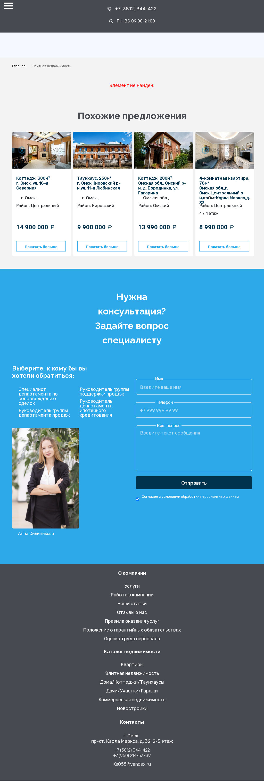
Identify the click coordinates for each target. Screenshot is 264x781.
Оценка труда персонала (132, 639)
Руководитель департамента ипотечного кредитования (96, 408)
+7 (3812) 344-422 (135, 9)
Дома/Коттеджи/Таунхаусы (132, 682)
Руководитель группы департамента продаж (44, 413)
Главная (18, 66)
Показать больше (42, 246)
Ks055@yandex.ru (132, 764)
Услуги (132, 586)
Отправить (194, 483)
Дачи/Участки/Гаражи (132, 691)
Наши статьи (132, 604)
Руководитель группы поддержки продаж (104, 392)
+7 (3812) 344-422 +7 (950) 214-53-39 (132, 753)
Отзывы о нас (132, 613)
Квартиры (132, 665)
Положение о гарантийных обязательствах (132, 630)
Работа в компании (132, 595)
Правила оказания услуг (132, 621)
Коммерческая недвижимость (132, 700)
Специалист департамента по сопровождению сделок (38, 397)
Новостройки (132, 709)
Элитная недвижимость (132, 673)
